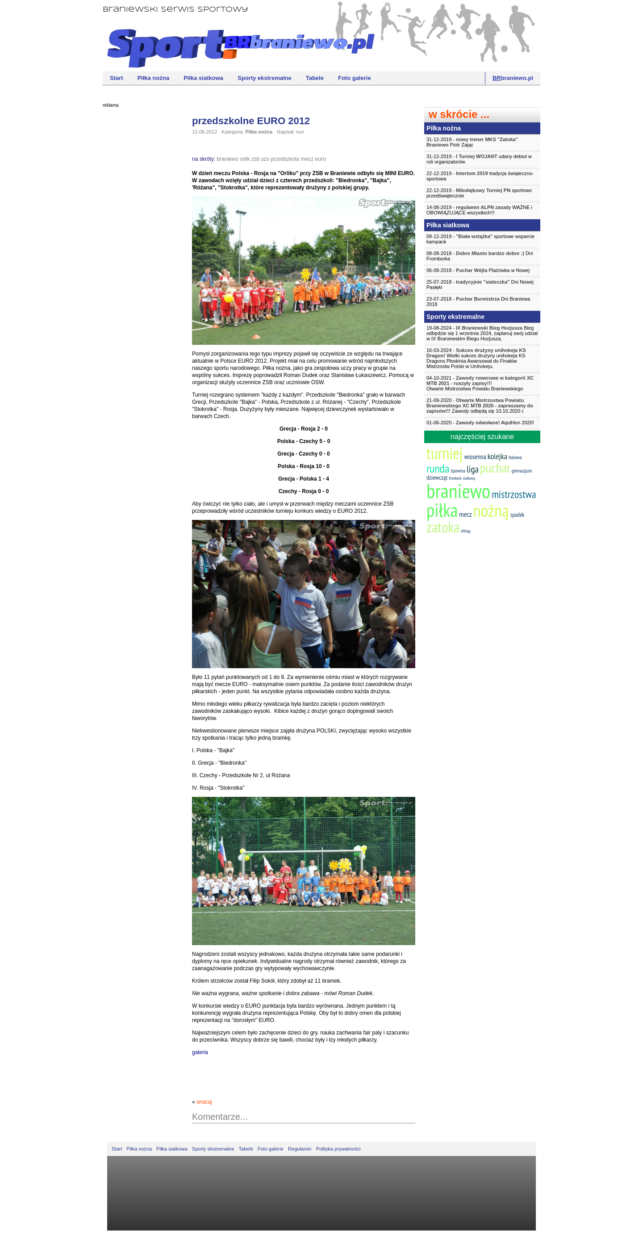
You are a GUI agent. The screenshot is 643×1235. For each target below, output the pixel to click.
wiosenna (475, 456)
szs (265, 159)
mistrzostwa (514, 494)
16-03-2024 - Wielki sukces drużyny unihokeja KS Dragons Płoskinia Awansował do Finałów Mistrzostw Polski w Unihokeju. (476, 358)
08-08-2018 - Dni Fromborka (479, 256)
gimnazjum (522, 470)
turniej (444, 453)
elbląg (465, 531)
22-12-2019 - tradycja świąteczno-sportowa (480, 176)
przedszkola (285, 159)
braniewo (227, 159)
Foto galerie (354, 78)
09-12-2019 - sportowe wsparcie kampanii (480, 239)
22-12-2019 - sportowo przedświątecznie (479, 193)
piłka (442, 510)
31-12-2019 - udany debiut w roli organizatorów (479, 159)
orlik (245, 159)
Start (116, 78)
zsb (255, 159)
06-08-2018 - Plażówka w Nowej (478, 270)
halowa (515, 457)
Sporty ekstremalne (265, 78)
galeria (200, 1052)
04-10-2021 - (482, 383)
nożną (491, 510)
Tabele (315, 78)
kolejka (497, 456)
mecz (307, 159)
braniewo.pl (513, 78)
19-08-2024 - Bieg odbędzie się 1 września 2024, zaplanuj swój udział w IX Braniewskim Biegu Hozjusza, (482, 333)
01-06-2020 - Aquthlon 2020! (480, 422)
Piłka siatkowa (203, 78)
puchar (495, 467)
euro (320, 159)
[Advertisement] (138, 248)
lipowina (458, 471)
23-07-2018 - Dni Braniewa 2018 (478, 301)
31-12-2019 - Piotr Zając (472, 142)
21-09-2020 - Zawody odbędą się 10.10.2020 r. (479, 406)
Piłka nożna (154, 78)
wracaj (204, 1102)
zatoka (442, 526)
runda (437, 468)
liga (473, 469)
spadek (517, 515)
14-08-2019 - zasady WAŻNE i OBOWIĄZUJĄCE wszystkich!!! (479, 210)
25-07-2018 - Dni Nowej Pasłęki (480, 284)
